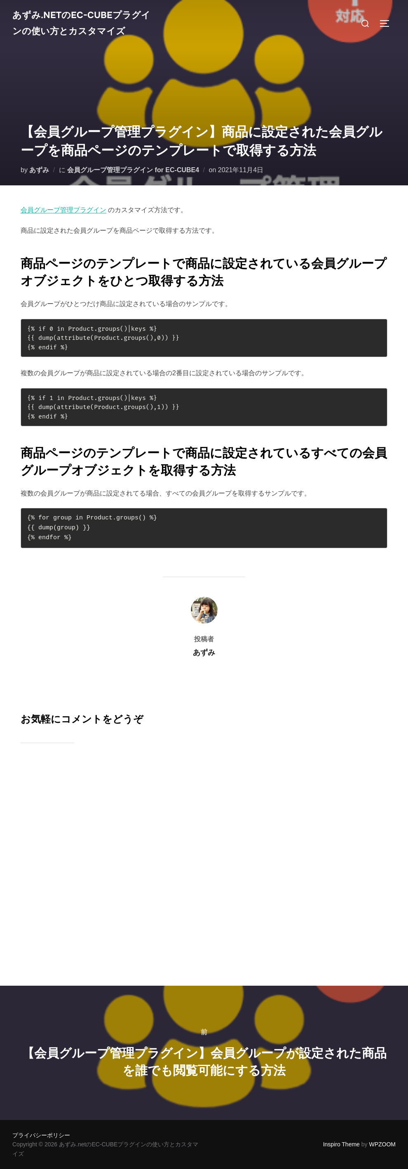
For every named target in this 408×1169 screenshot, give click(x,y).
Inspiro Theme (341, 1144)
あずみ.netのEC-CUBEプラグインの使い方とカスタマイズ (84, 36)
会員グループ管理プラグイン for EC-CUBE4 (133, 169)
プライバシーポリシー (41, 1135)
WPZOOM (382, 1144)
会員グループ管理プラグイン (63, 209)
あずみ (39, 169)
